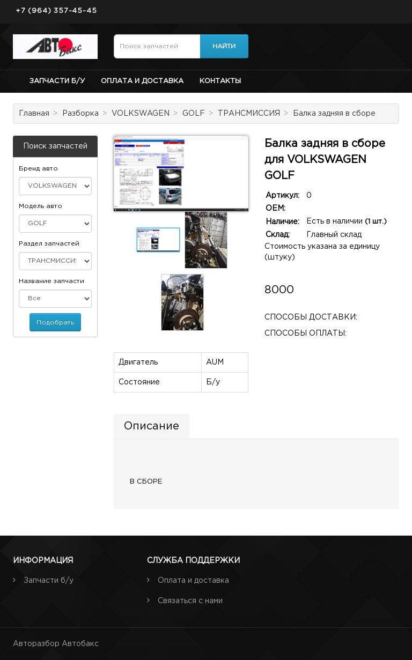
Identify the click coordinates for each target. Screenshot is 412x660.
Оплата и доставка (142, 81)
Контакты (220, 81)
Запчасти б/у (57, 81)
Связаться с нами (190, 601)
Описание (151, 426)
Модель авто (40, 206)
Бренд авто (38, 169)
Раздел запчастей (49, 244)
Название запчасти (51, 281)
